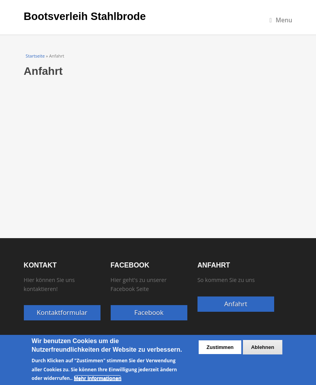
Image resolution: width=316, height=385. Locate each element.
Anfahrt (235, 303)
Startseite (35, 56)
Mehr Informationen (97, 378)
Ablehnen (262, 347)
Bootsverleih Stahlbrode (85, 16)
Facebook (148, 312)
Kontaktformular (62, 312)
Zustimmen (219, 347)
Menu (280, 20)
